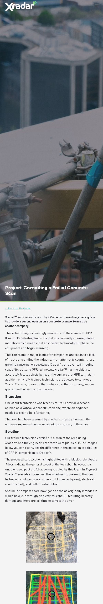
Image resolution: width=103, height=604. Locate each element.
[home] (20, 6)
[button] (97, 6)
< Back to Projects (18, 308)
